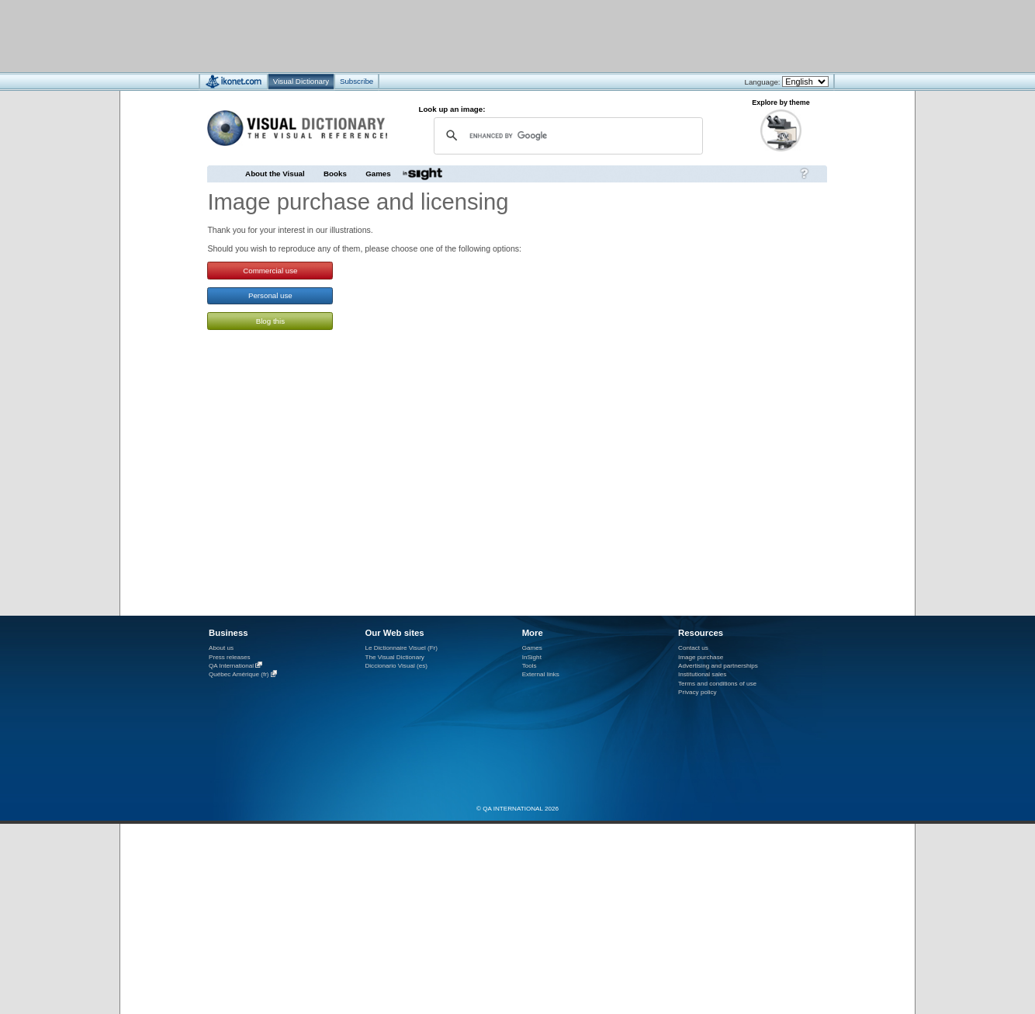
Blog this (270, 321)
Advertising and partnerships (718, 665)
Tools (529, 665)
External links (540, 674)
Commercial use (270, 270)
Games (377, 173)
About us (221, 647)
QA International (231, 665)
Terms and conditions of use (717, 683)
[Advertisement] (471, 35)
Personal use (270, 295)
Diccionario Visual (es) (396, 665)
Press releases (230, 657)
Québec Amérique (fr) (239, 675)
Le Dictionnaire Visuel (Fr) (401, 647)
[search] (566, 135)
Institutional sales (702, 674)
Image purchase (700, 657)
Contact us (693, 647)
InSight (532, 657)
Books (335, 173)
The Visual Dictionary (394, 657)
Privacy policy (697, 692)
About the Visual (275, 173)
